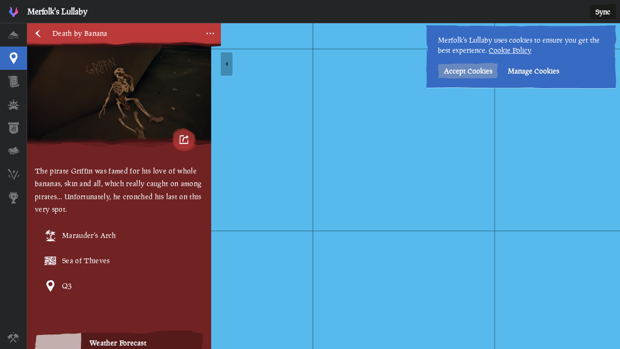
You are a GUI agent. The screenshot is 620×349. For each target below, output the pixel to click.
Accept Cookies (468, 71)
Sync (602, 12)
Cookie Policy (510, 50)
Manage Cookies (533, 71)
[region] (323, 186)
